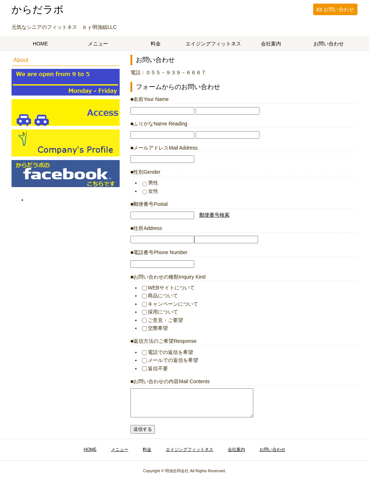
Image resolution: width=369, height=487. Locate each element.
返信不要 (155, 368)
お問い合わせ (339, 9)
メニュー (98, 44)
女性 (150, 191)
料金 (156, 44)
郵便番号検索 (214, 215)
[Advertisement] (71, 249)
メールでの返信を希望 (170, 360)
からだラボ (38, 9)
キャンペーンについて (170, 304)
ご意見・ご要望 (162, 320)
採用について (160, 312)
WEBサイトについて (168, 288)
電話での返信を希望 (167, 352)
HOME (40, 44)
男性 (150, 183)
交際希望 (155, 328)
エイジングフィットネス (213, 44)
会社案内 (271, 44)
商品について (160, 295)
